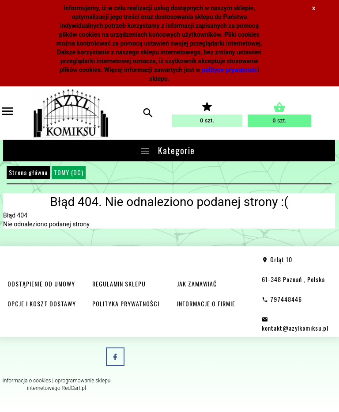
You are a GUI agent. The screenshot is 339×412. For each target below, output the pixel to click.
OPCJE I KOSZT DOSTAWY (42, 303)
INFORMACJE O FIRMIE (206, 303)
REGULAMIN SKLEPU (119, 283)
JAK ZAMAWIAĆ (197, 283)
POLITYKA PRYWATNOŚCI (125, 303)
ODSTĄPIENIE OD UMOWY (41, 283)
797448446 (282, 299)
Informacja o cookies (27, 381)
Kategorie (167, 150)
